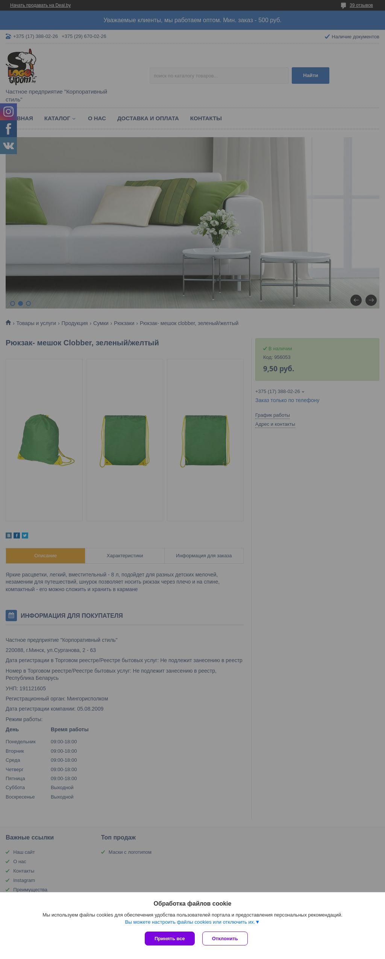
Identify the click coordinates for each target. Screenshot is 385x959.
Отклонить (225, 938)
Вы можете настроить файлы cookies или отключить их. (190, 922)
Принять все (170, 938)
